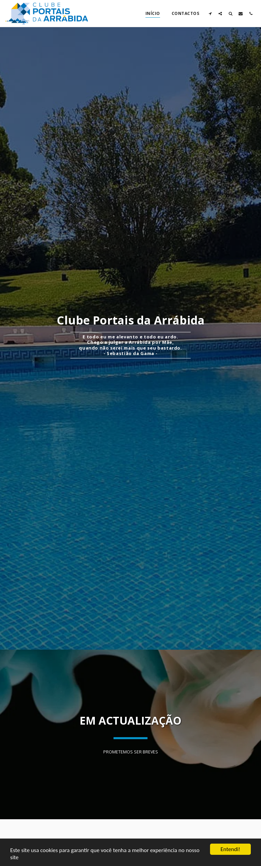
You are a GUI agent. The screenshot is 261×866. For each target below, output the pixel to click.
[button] (210, 13)
